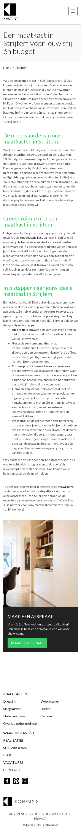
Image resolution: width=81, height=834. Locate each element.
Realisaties (13, 740)
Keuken (46, 716)
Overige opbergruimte (20, 723)
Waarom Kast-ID (18, 733)
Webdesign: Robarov (40, 825)
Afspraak (18, 329)
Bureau (46, 709)
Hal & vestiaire (14, 716)
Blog (8, 755)
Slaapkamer (12, 709)
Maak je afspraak (27, 643)
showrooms (63, 112)
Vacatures (13, 762)
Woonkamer (50, 701)
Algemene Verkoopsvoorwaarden (38, 814)
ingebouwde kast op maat (37, 237)
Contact (12, 770)
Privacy (40, 818)
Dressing (9, 701)
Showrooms (15, 748)
